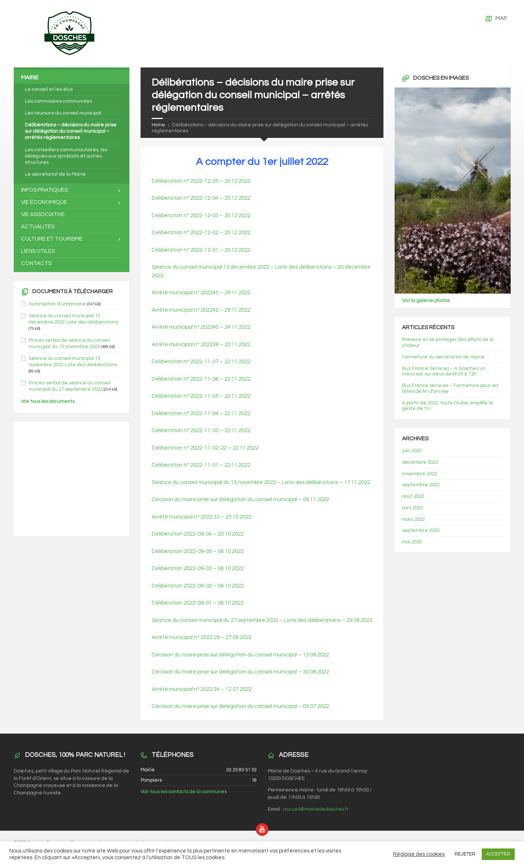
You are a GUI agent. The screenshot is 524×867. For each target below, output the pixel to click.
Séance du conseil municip (185, 482)
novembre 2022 (419, 473)
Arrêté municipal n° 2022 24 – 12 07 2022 (201, 689)
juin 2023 (412, 450)
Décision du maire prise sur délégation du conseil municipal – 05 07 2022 (240, 706)
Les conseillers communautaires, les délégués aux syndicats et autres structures (66, 156)
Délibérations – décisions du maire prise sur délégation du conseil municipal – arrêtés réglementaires (70, 131)
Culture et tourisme (52, 239)
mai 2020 (412, 542)
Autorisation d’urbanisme (57, 304)
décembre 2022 (420, 462)
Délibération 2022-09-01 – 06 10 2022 (198, 603)
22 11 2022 (245, 448)
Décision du (167, 655)
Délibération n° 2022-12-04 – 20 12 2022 (201, 198)
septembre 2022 (420, 484)
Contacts (36, 263)
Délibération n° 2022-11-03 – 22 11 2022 (201, 430)
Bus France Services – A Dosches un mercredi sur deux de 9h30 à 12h (443, 371)
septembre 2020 (420, 530)
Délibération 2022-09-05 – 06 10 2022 (198, 551)
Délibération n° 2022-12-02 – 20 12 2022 (201, 232)
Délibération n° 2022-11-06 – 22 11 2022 (201, 379)
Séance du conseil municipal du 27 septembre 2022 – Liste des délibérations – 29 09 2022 (262, 620)
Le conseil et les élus (49, 89)
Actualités (38, 226)
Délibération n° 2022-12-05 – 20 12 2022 (201, 181)
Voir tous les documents (48, 401)
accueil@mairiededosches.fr (316, 809)
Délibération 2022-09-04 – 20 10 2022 (198, 534)
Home (158, 125)
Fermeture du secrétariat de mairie (443, 357)
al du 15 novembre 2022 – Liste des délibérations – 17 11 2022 (294, 482)
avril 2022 (412, 507)
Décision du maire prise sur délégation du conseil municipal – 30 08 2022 (240, 672)
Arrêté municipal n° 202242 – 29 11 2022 (201, 310)
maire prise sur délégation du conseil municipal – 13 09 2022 (255, 655)
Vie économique (44, 202)
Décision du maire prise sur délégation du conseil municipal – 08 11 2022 (240, 499)
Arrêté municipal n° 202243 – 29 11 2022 (201, 292)
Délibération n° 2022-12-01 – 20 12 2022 (201, 250)
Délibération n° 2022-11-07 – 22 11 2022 (201, 361)
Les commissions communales (58, 101)
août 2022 (413, 496)
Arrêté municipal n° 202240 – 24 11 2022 (201, 327)
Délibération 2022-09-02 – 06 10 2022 (198, 586)
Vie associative (43, 214)
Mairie (30, 77)
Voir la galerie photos (425, 300)
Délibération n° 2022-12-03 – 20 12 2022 (201, 215)
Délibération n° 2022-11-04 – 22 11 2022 (201, 413)
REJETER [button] (465, 854)
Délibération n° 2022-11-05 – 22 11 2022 (201, 396)
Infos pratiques (44, 190)
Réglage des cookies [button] (419, 854)
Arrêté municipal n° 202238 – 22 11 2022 (201, 344)
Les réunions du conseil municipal (63, 113)
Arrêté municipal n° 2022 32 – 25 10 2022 (201, 517)
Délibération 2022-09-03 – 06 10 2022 (198, 568)
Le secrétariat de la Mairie (55, 174)
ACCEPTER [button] (498, 854)
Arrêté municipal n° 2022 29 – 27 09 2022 (201, 637)
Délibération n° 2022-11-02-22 (189, 448)
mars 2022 (413, 519)
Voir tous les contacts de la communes (184, 791)
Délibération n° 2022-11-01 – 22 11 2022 (201, 465)
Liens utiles (38, 251)
